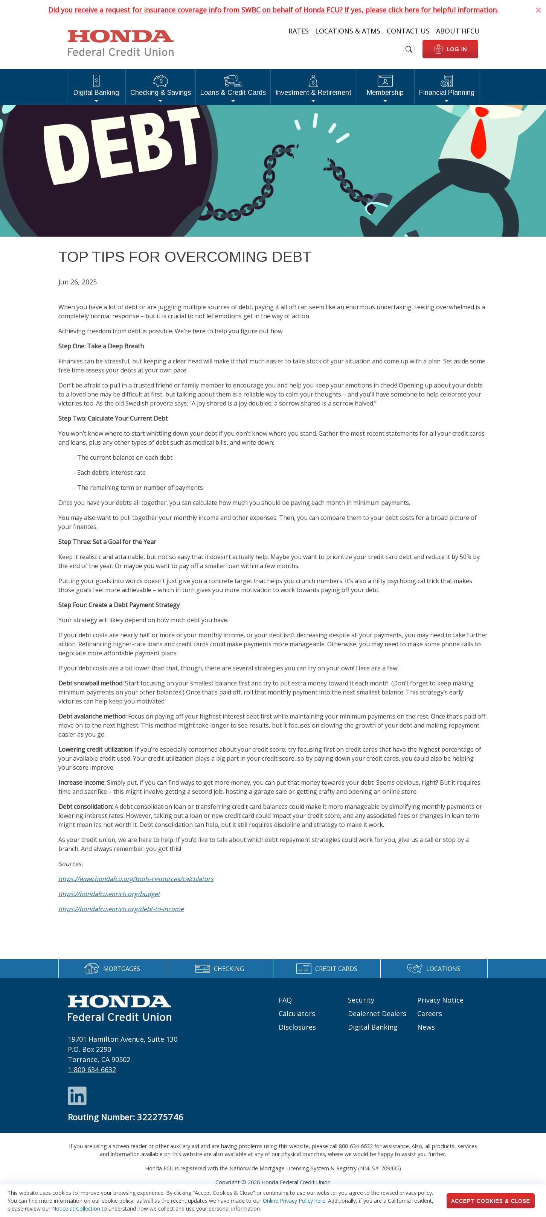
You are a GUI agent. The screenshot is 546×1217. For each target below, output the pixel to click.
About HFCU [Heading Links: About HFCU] (458, 30)
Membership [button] (385, 85)
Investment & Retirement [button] (313, 85)
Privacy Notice (440, 999)
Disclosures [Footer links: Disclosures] (297, 1027)
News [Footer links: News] (426, 1027)
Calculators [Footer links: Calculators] (297, 1013)
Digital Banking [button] (96, 85)
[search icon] (409, 49)
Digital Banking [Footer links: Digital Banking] (373, 1027)
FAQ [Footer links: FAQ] (285, 999)
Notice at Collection (76, 1208)
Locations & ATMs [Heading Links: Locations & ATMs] (347, 30)
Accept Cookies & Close (490, 1201)
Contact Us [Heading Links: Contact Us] (408, 30)
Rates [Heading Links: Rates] (298, 30)
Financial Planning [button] (446, 85)
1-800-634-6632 (92, 1069)
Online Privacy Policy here (294, 1200)
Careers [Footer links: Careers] (429, 1013)
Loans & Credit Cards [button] (233, 85)
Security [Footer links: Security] (361, 999)
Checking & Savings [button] (160, 85)
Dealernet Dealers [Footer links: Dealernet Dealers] (377, 1013)
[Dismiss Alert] (538, 10)
